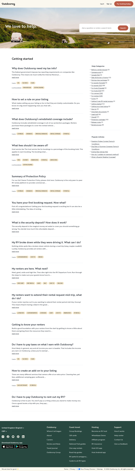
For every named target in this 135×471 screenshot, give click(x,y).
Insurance (29, 133)
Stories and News (53, 444)
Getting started (38, 87)
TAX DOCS (25, 83)
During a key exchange (99, 80)
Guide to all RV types (77, 461)
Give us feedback (121, 444)
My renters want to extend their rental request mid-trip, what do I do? (47, 296)
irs (18, 83)
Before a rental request (99, 70)
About (49, 435)
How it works (119, 431)
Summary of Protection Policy (29, 176)
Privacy (72, 469)
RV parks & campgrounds (79, 456)
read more (15, 77)
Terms (66, 469)
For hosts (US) (27, 87)
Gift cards (73, 435)
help (45, 283)
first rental (30, 283)
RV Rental (66, 133)
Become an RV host (99, 431)
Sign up (109, 4)
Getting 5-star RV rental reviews (102, 101)
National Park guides (77, 444)
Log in (102, 4)
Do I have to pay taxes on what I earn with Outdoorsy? (42, 344)
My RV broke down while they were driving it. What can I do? (46, 242)
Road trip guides (75, 452)
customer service (22, 257)
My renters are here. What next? (30, 268)
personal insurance (41, 133)
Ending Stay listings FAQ (99, 152)
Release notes (96, 122)
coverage (20, 133)
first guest (21, 283)
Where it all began (54, 431)
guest (38, 283)
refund (40, 257)
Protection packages (98, 119)
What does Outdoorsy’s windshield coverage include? (42, 119)
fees (19, 160)
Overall (93, 117)
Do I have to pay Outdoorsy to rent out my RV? (38, 397)
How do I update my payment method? (105, 154)
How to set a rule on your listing (30, 99)
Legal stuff (94, 114)
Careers (50, 439)
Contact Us (118, 439)
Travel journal (52, 448)
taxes (32, 83)
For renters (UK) (97, 96)
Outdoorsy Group (54, 452)
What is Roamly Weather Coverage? (103, 157)
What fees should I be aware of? (30, 145)
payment (25, 160)
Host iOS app (97, 448)
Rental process (96, 125)
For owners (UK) (97, 93)
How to (33, 257)
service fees (53, 160)
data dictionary (22, 385)
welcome (60, 283)
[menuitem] (102, 4)
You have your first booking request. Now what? (39, 202)
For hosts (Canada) (97, 88)
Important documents (99, 112)
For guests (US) (96, 85)
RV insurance (97, 444)
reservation (34, 160)
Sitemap (100, 469)
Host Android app (99, 452)
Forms (93, 98)
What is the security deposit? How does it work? (39, 222)
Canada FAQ (95, 75)
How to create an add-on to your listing (34, 370)
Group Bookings (75, 431)
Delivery (72, 439)
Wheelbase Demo (99, 435)
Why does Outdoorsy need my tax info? (34, 68)
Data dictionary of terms (99, 77)
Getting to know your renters (28, 324)
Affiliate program (98, 439)
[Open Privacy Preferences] (86, 469)
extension (43, 313)
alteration (21, 313)
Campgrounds (96, 72)
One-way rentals (75, 448)
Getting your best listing (99, 106)
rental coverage (55, 133)
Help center (119, 435)
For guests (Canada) (98, 83)
